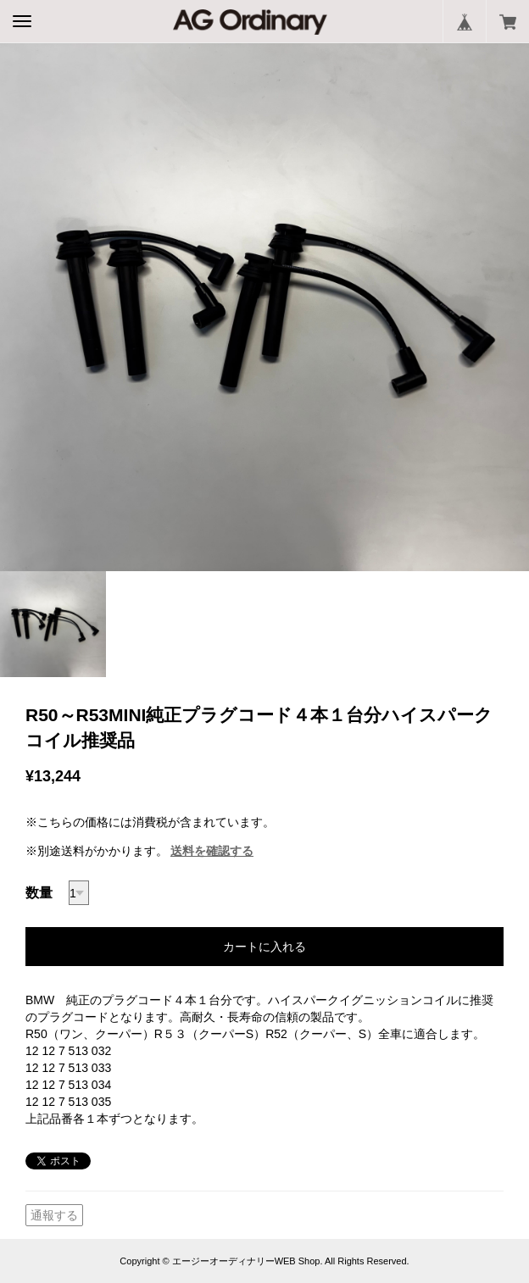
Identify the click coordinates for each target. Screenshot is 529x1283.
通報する (54, 1215)
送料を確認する (211, 851)
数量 (39, 893)
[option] (264, 306)
